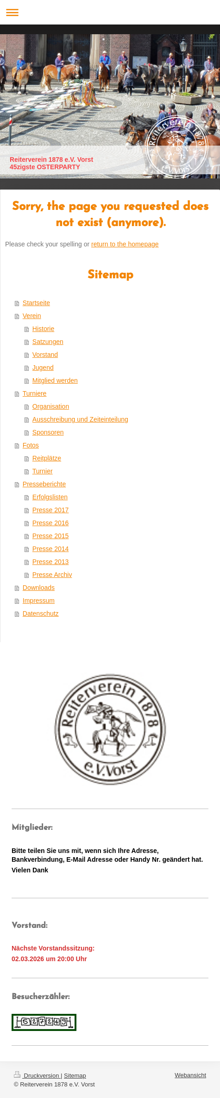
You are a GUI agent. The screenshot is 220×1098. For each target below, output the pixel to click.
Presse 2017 (50, 510)
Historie (43, 328)
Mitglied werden (55, 380)
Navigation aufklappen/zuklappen (110, 12)
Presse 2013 (50, 561)
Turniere (35, 393)
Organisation (50, 406)
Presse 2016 (50, 523)
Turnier (42, 471)
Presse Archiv (52, 574)
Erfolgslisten (50, 497)
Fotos (31, 445)
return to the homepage (125, 244)
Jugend (43, 367)
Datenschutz (41, 613)
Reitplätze (46, 458)
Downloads (39, 587)
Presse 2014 (50, 548)
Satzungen (47, 341)
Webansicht (190, 1075)
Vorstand (45, 354)
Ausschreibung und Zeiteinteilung (80, 419)
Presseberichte (44, 484)
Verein (32, 315)
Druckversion (37, 1075)
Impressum (39, 600)
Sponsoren (48, 432)
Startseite (36, 303)
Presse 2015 (50, 536)
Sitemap (75, 1075)
